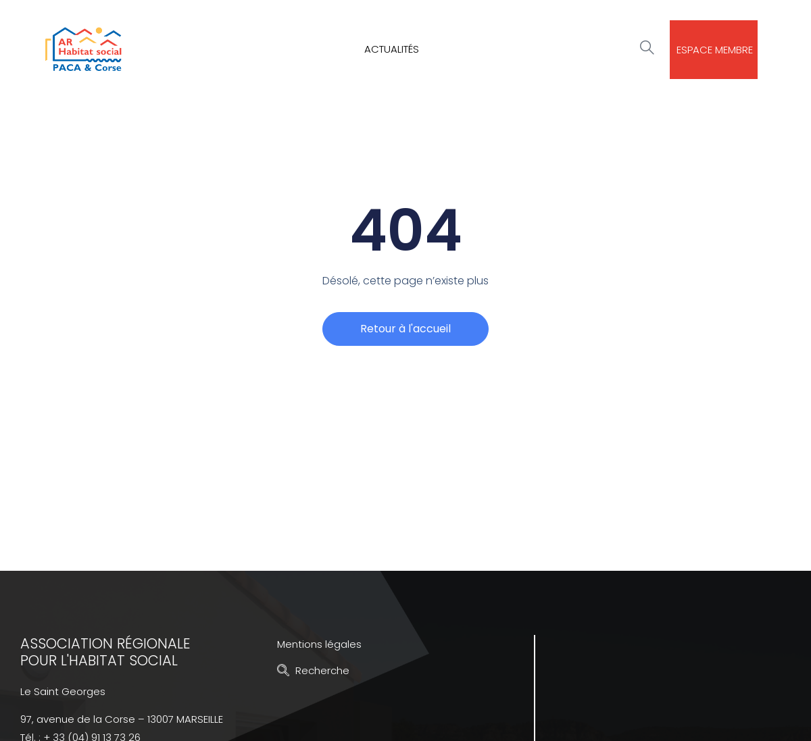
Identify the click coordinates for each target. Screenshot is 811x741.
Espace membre (715, 50)
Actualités (391, 49)
